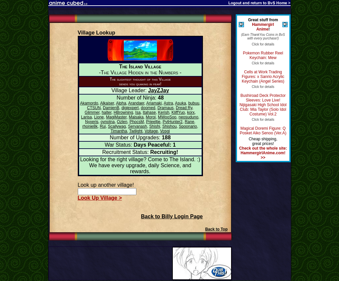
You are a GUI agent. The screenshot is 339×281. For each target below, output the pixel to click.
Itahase (149, 112)
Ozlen (122, 121)
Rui (103, 126)
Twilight (135, 131)
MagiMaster (116, 117)
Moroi (151, 117)
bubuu (193, 103)
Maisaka (136, 117)
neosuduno (188, 117)
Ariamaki (154, 103)
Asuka (180, 103)
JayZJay (158, 90)
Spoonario (188, 126)
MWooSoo (167, 117)
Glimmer (92, 112)
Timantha (119, 131)
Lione (99, 117)
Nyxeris (91, 121)
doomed (148, 107)
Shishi (154, 126)
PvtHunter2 (172, 121)
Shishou (169, 126)
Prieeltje (153, 121)
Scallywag (117, 126)
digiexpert (130, 107)
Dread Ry (184, 107)
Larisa (86, 117)
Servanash (137, 126)
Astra (168, 103)
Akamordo (89, 103)
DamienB (111, 107)
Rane (189, 121)
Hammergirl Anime (263, 27)
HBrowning (123, 112)
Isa (138, 112)
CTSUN (94, 107)
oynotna (108, 121)
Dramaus (166, 107)
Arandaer (136, 103)
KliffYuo (178, 112)
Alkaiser (107, 103)
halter (106, 112)
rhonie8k (90, 126)
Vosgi (165, 131)
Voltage (151, 131)
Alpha (121, 103)
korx (191, 112)
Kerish (163, 112)
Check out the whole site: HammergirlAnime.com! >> (263, 153)
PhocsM (136, 121)
